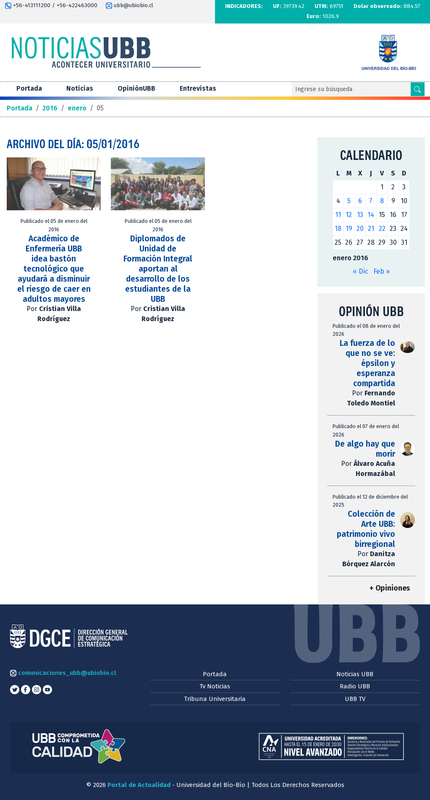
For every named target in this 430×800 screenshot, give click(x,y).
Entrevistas (198, 88)
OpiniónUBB (136, 88)
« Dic (360, 271)
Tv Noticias (214, 686)
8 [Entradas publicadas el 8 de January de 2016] (382, 201)
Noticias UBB (354, 674)
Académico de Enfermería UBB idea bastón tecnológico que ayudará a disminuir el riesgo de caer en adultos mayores (54, 269)
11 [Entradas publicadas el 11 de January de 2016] (338, 215)
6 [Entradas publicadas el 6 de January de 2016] (360, 201)
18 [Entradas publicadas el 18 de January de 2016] (338, 229)
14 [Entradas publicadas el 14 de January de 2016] (370, 215)
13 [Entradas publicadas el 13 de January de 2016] (360, 215)
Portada (29, 88)
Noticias (79, 88)
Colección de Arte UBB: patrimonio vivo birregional (366, 529)
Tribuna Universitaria (215, 699)
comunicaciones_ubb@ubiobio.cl (63, 673)
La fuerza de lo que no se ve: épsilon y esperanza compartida (367, 363)
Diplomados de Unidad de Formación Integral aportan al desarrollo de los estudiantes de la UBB (157, 269)
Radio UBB (355, 686)
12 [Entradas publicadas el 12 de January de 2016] (349, 215)
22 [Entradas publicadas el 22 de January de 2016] (382, 229)
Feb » (381, 271)
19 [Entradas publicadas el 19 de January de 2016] (349, 229)
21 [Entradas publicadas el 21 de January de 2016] (371, 229)
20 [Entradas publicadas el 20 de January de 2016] (360, 229)
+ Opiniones (390, 588)
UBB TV (355, 699)
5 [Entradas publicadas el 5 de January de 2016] (349, 201)
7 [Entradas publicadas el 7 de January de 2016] (370, 201)
